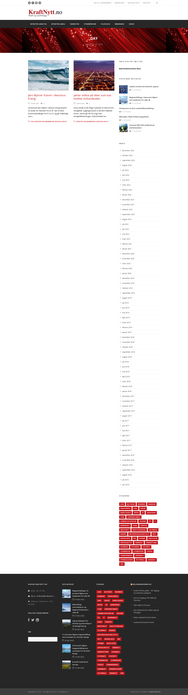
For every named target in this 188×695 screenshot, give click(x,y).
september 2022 (128, 160)
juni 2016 (125, 484)
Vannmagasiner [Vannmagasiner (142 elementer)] (126, 560)
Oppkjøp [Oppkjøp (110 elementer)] (142, 538)
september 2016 (128, 470)
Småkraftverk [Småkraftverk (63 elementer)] (151, 543)
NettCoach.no (155, 692)
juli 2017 (125, 421)
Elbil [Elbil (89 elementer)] (135, 508)
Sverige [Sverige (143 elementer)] (149, 551)
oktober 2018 (127, 347)
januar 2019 (126, 332)
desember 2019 (128, 278)
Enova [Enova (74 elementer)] (136, 513)
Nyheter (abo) (58, 24)
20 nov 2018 (35, 103)
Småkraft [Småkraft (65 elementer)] (139, 543)
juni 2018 (125, 367)
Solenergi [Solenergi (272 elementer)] (124, 547)
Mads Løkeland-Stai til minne (145, 617)
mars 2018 (126, 381)
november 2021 (128, 204)
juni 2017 (125, 426)
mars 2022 (126, 185)
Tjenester (74, 24)
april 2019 (126, 317)
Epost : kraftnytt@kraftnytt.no (42, 596)
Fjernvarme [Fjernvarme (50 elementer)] (151, 513)
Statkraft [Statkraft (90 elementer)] (135, 547)
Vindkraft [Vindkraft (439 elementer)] (152, 560)
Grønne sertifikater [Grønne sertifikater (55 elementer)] (128, 521)
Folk (32, 121)
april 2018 (126, 376)
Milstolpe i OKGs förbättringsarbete (134, 117)
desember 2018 (128, 337)
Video (131, 24)
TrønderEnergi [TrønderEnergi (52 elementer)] (126, 555)
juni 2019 (125, 308)
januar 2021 (126, 249)
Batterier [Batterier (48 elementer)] (131, 504)
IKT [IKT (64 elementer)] (150, 521)
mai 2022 (125, 180)
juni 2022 (125, 175)
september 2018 (128, 352)
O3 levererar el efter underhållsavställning (136, 108)
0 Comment (136, 90)
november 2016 (128, 460)
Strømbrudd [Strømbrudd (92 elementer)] (125, 551)
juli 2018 (125, 362)
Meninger (119, 24)
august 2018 (127, 357)
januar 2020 (126, 273)
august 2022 (127, 165)
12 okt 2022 (79, 657)
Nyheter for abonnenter (44, 121)
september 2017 (128, 411)
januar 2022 (126, 195)
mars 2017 (126, 440)
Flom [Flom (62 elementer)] (122, 517)
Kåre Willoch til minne (142, 605)
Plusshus (105, 24)
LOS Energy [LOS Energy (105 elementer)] (153, 530)
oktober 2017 (127, 406)
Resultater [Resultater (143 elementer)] (152, 538)
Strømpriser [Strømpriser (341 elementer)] (139, 551)
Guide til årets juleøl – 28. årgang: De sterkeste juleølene (146, 591)
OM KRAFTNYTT (134, 3)
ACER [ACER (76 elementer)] (122, 504)
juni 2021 (125, 229)
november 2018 (128, 342)
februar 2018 (127, 386)
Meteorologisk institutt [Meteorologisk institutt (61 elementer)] (139, 534)
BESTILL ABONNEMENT (103, 3)
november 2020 (128, 258)
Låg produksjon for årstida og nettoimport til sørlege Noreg (82, 623)
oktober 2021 (127, 209)
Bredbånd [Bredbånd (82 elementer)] (141, 504)
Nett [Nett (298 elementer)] (154, 534)
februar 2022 (127, 190)
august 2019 (127, 298)
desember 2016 (128, 455)
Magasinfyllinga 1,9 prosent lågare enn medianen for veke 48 (81, 593)
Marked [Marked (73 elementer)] (123, 534)
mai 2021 (125, 234)
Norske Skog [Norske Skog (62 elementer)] (125, 538)
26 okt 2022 (79, 629)
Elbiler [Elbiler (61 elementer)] (143, 508)
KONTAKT (147, 3)
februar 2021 (127, 244)
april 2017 (126, 435)
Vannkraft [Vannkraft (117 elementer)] (139, 555)
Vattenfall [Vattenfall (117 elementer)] (140, 560)
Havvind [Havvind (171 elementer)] (143, 521)
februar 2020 (127, 268)
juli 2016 (125, 480)
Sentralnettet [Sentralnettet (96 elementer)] (126, 543)
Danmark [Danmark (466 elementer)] (151, 504)
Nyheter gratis (61, 121)
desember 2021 (128, 199)
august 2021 (127, 219)
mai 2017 (125, 430)
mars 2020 (126, 263)
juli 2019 (125, 303)
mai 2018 (125, 371)
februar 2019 (127, 327)
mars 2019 (126, 322)
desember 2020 (128, 254)
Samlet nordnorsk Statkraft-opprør (144, 86)
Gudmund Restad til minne (144, 622)
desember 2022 (128, 150)
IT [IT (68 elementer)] (155, 521)
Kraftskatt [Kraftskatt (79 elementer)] (124, 530)
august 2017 (127, 416)
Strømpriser (90, 24)
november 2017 (128, 401)
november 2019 (128, 283)
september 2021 (128, 214)
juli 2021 (125, 224)
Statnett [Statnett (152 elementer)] (146, 547)
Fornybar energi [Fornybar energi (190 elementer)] (133, 517)
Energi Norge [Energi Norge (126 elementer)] (125, 513)
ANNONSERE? (120, 3)
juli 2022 (125, 170)
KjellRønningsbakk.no (142, 584)
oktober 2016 (127, 465)
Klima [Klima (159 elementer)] (135, 525)
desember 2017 (128, 396)
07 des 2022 (79, 599)
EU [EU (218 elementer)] (143, 513)
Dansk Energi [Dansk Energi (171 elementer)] (125, 508)
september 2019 (128, 293)
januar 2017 (126, 450)
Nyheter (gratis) (38, 24)
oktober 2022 (127, 155)
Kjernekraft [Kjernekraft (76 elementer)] (125, 525)
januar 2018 (126, 391)
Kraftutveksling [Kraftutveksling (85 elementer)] (139, 530)
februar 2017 (127, 445)
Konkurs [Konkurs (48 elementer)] (143, 525)
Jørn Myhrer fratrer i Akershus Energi (47, 96)
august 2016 (127, 475)
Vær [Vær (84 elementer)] (121, 564)
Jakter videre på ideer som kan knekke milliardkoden (92, 96)
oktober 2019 (127, 288)
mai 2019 (125, 312)
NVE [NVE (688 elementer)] (134, 538)
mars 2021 (126, 239)
